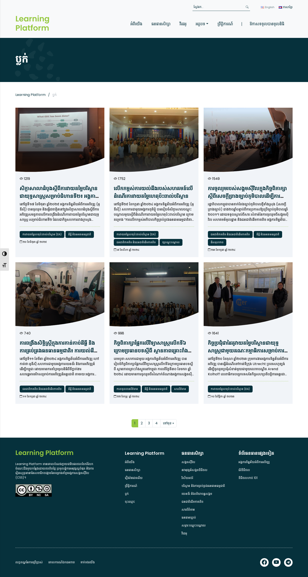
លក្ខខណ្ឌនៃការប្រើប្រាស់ (29, 562)
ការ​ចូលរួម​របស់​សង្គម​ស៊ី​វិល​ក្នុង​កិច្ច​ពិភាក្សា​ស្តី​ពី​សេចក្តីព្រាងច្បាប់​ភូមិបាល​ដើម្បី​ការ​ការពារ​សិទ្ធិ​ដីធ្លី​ (247, 196)
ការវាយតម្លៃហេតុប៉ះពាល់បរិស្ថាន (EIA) (42, 234)
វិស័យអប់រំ (187, 478)
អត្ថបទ (200, 24)
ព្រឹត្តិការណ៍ (225, 24)
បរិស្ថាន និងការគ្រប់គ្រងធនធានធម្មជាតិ (203, 486)
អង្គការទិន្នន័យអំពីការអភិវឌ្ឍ (254, 462)
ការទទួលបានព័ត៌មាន (127, 389)
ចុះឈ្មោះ (130, 501)
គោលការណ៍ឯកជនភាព (61, 562)
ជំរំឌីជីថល (244, 470)
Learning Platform (30, 94)
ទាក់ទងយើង (87, 562)
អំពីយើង (136, 24)
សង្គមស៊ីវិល (188, 462)
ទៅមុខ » (168, 423)
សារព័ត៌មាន (180, 389)
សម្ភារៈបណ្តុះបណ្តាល (194, 525)
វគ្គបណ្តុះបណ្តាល (171, 242)
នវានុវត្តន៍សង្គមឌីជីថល (194, 470)
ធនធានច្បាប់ (189, 517)
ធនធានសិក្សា (160, 24)
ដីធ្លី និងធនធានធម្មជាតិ (79, 234)
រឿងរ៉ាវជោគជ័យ (134, 478)
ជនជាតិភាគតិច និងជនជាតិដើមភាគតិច (136, 242)
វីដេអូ (183, 24)
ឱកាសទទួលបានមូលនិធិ (267, 24)
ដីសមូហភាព (217, 242)
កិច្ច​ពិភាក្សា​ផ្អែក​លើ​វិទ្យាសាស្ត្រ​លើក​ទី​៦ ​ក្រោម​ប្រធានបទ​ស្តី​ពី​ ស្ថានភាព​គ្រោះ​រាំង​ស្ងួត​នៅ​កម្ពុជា (151, 350)
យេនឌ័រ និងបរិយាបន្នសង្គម (197, 494)
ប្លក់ (127, 494)
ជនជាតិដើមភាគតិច (192, 501)
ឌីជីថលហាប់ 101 (248, 478)
